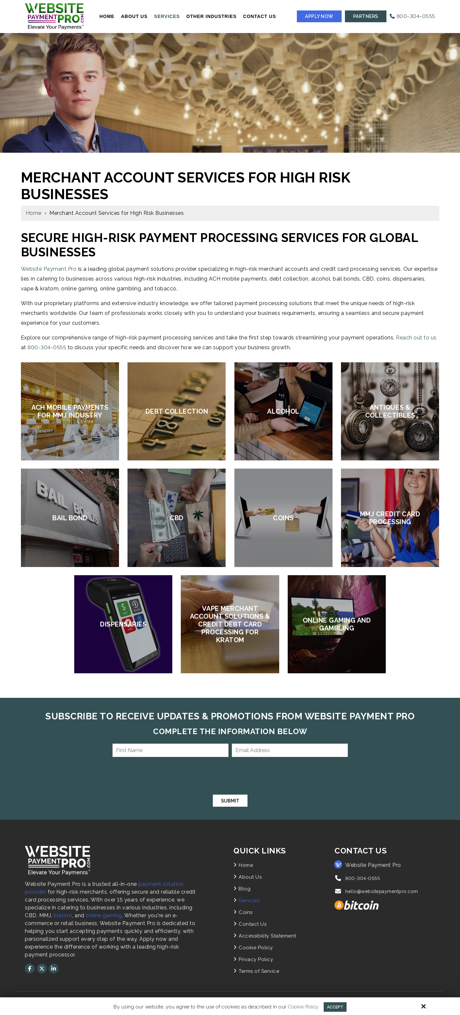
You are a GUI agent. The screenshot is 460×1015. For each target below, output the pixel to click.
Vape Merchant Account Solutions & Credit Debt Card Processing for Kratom (230, 624)
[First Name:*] (170, 750)
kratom (63, 916)
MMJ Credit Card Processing (390, 518)
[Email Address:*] (290, 750)
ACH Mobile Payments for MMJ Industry (70, 411)
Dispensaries (123, 624)
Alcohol (283, 411)
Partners (365, 16)
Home (34, 213)
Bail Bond (70, 518)
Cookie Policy (301, 1006)
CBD (177, 518)
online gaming (104, 916)
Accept (336, 1006)
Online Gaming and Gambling (337, 624)
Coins (283, 518)
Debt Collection (176, 411)
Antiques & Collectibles (390, 411)
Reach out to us (416, 338)
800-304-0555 (412, 16)
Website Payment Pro (49, 269)
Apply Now (319, 16)
